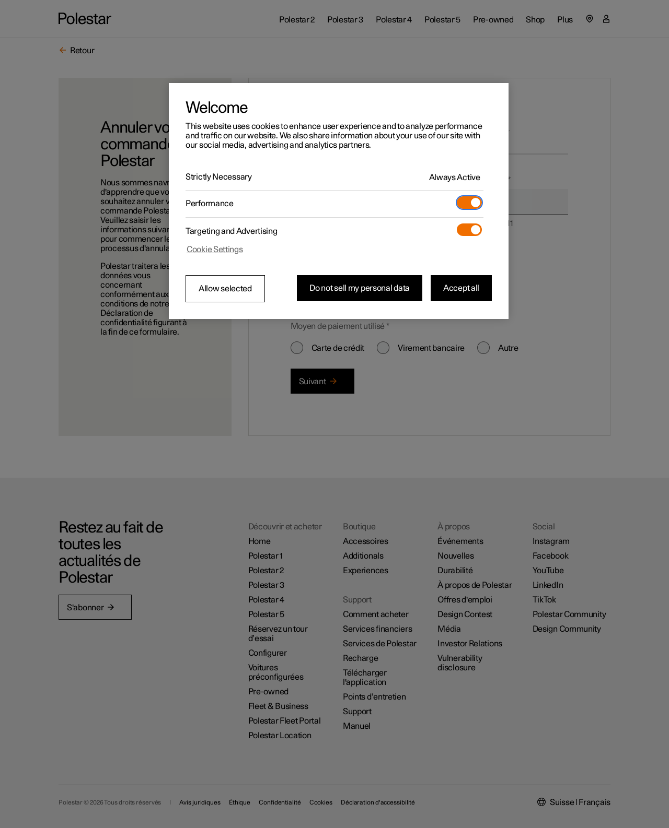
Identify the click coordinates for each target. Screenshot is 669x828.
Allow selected (225, 289)
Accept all (461, 288)
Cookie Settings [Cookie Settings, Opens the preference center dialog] (215, 249)
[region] (339, 201)
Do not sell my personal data (359, 288)
